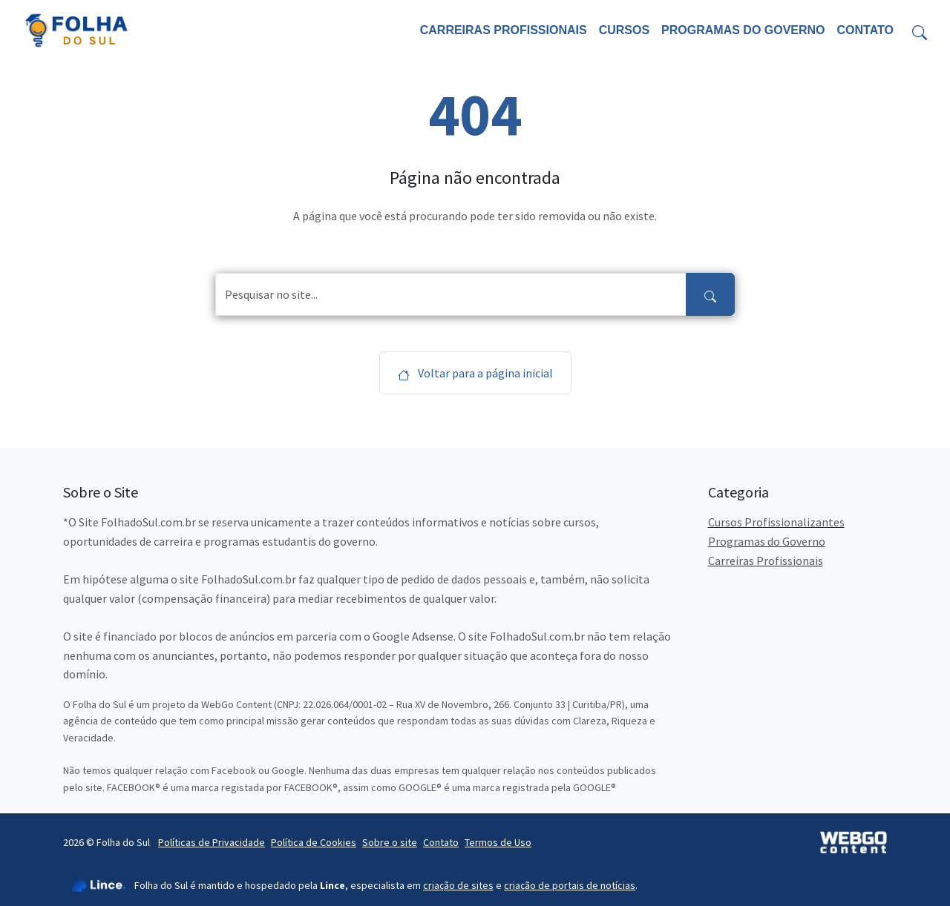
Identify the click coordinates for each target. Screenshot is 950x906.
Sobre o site (389, 842)
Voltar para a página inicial (475, 373)
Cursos (624, 30)
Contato (865, 30)
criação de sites (458, 885)
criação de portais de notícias (569, 885)
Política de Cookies (313, 842)
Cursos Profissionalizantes (776, 522)
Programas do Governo (743, 30)
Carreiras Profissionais (503, 30)
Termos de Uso (498, 842)
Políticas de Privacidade (211, 842)
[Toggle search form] (919, 30)
